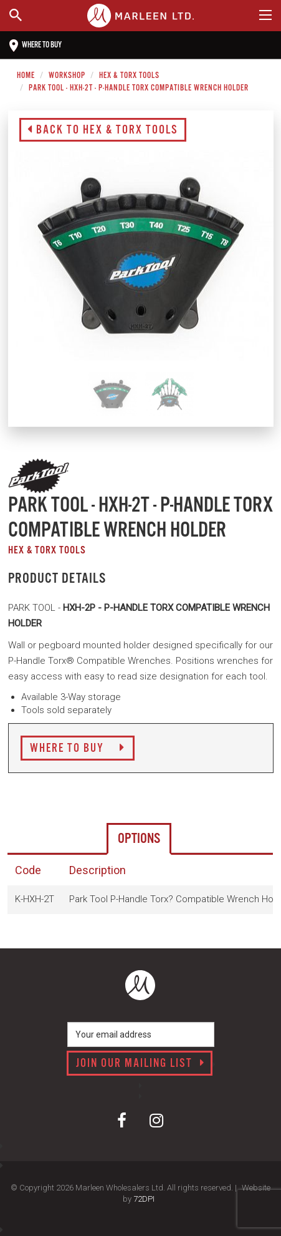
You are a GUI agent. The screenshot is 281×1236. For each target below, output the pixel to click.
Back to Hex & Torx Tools (102, 130)
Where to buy (35, 45)
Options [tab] (139, 839)
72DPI (144, 1199)
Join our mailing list (140, 1063)
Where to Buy (77, 748)
